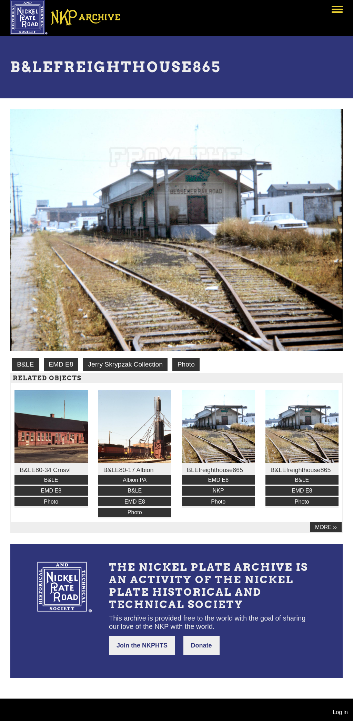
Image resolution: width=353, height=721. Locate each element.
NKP (218, 491)
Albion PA (135, 480)
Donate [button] (201, 645)
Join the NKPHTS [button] (142, 645)
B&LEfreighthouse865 (301, 470)
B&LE (25, 364)
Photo (186, 364)
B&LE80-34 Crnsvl (45, 470)
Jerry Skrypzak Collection (125, 364)
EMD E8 (61, 364)
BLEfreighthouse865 (215, 470)
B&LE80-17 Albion (128, 470)
